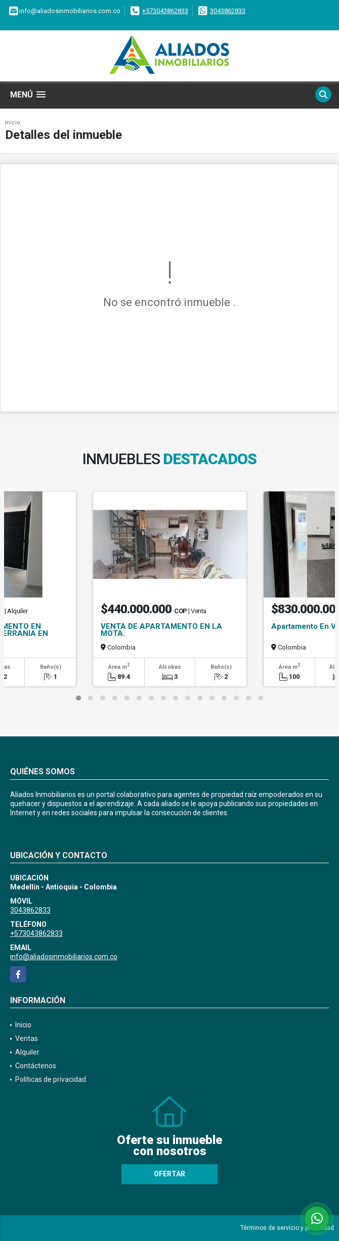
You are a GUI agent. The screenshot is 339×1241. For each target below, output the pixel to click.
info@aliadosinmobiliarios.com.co (63, 957)
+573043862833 (165, 11)
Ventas (26, 1038)
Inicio (12, 122)
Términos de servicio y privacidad (287, 1227)
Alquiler (27, 1052)
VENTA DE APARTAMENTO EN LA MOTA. (161, 630)
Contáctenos (35, 1066)
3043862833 (227, 11)
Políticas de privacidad (50, 1079)
